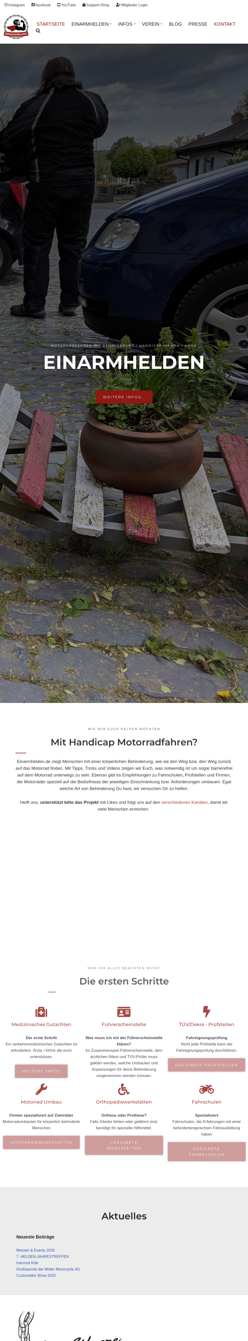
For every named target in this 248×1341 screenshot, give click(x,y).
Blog (175, 24)
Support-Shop (95, 5)
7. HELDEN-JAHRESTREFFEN (42, 1257)
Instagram (14, 5)
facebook (41, 5)
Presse (198, 24)
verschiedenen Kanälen (184, 802)
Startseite (51, 24)
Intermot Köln (27, 1263)
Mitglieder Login (132, 5)
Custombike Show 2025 (36, 1275)
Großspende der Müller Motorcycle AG (48, 1269)
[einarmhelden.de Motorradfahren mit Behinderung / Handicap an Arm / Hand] (16, 26)
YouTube (66, 5)
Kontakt (225, 24)
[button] (111, 24)
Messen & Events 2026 (35, 1250)
